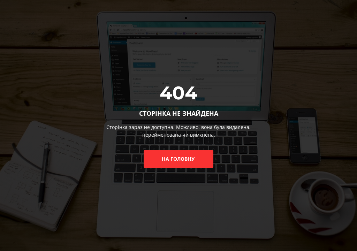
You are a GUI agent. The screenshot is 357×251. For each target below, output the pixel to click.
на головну (178, 158)
